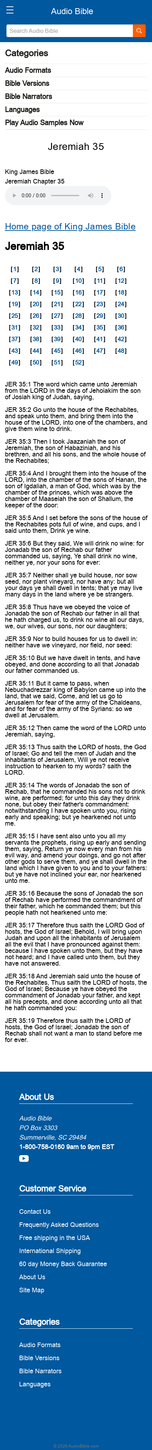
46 (78, 351)
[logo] (72, 11)
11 (100, 280)
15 (57, 292)
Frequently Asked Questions (59, 1224)
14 (36, 292)
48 (121, 351)
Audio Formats (28, 70)
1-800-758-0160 (41, 1146)
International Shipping (50, 1250)
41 (99, 339)
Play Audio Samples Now (44, 123)
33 (57, 327)
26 (36, 315)
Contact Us (35, 1211)
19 (14, 304)
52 (78, 362)
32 (36, 327)
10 (78, 280)
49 (14, 362)
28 (78, 315)
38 (36, 339)
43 (14, 351)
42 (121, 339)
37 (14, 339)
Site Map (31, 1290)
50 (36, 362)
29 (99, 315)
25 (14, 315)
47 (99, 351)
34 (78, 327)
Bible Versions (27, 83)
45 (57, 351)
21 (57, 304)
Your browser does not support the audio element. (58, 195)
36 (121, 327)
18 (121, 292)
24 (121, 304)
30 (121, 315)
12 (121, 280)
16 (78, 292)
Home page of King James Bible (70, 226)
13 (14, 292)
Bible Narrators (28, 96)
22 (78, 304)
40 (78, 339)
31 (14, 327)
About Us (32, 1277)
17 (99, 292)
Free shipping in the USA (54, 1237)
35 (99, 327)
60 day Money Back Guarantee (63, 1263)
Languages (22, 110)
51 (57, 362)
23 (99, 304)
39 (57, 339)
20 (36, 304)
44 (36, 351)
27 (57, 315)
